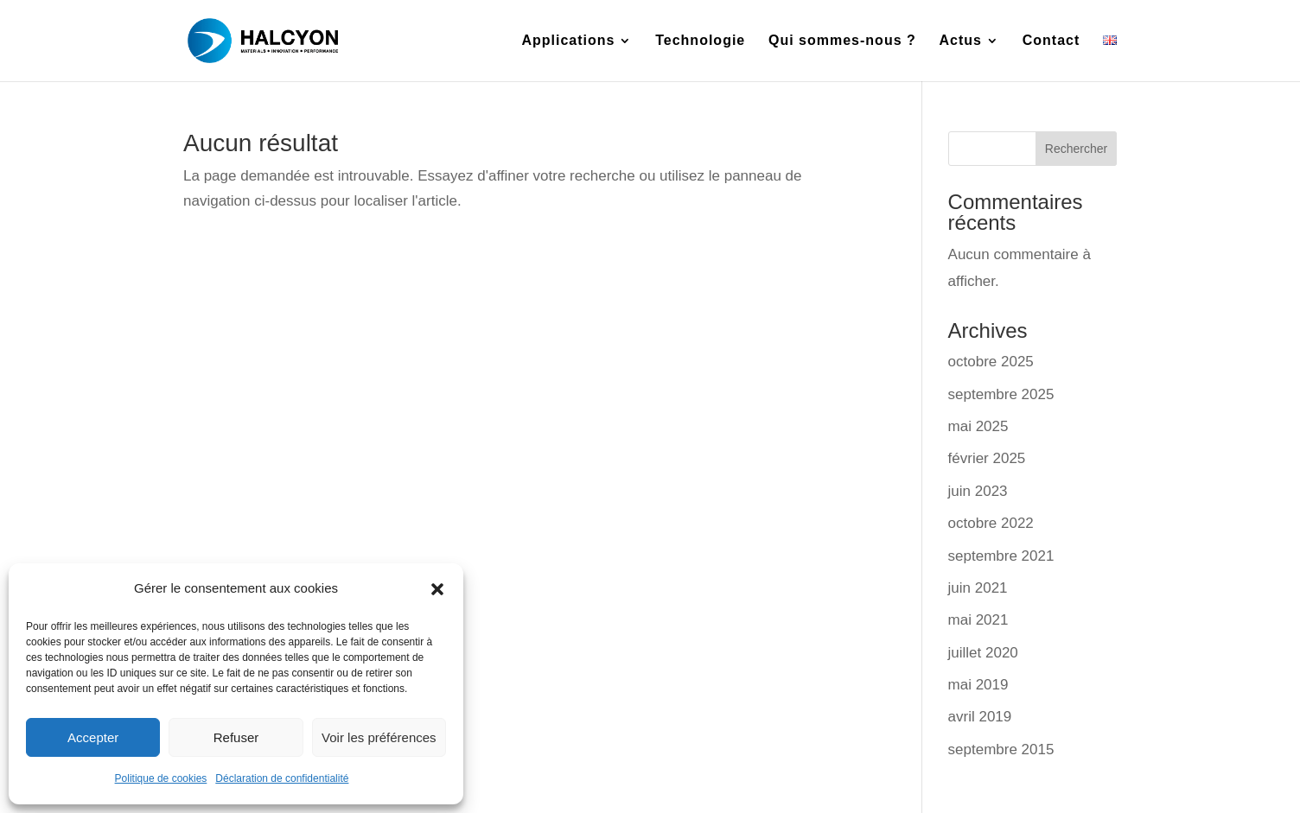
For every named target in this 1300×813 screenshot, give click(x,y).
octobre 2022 (991, 523)
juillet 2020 (983, 653)
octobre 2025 (991, 361)
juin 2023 (978, 491)
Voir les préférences (379, 737)
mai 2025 (978, 426)
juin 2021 (978, 588)
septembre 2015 (1001, 749)
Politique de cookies (161, 778)
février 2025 (987, 458)
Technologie (700, 41)
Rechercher (1076, 149)
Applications (568, 41)
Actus (961, 41)
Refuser (236, 737)
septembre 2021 (1001, 556)
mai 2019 (978, 684)
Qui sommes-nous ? (842, 41)
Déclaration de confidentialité (281, 778)
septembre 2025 (1001, 394)
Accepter (92, 737)
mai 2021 (978, 620)
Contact (1051, 41)
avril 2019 (980, 716)
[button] (437, 589)
